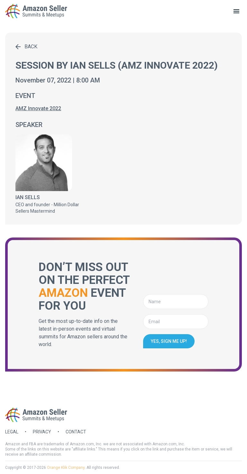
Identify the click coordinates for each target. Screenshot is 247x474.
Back (26, 47)
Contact (76, 431)
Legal (11, 431)
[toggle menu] (236, 11)
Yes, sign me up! (169, 341)
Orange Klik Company (66, 467)
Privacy (42, 431)
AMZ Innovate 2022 (38, 108)
